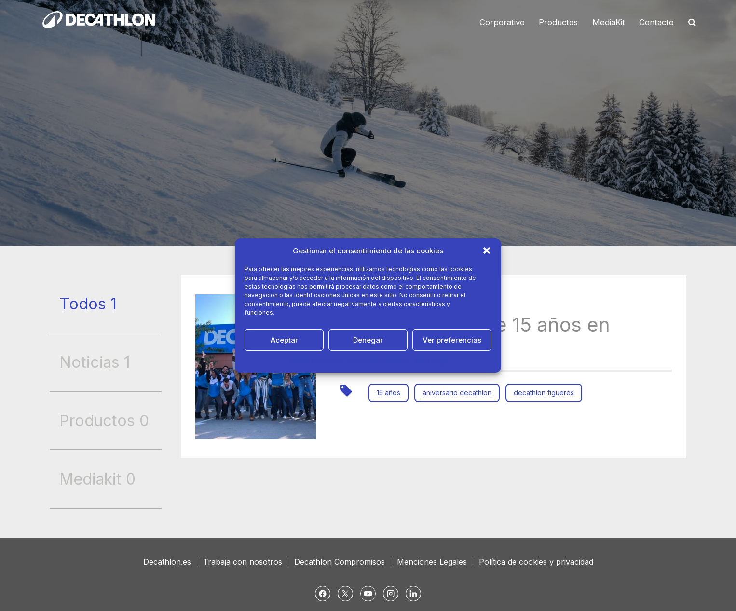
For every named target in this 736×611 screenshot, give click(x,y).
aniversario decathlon (457, 393)
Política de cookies (316, 361)
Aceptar (284, 340)
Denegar (368, 340)
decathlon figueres (544, 393)
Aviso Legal (430, 361)
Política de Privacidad (378, 361)
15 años (388, 393)
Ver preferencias (452, 340)
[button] (486, 250)
